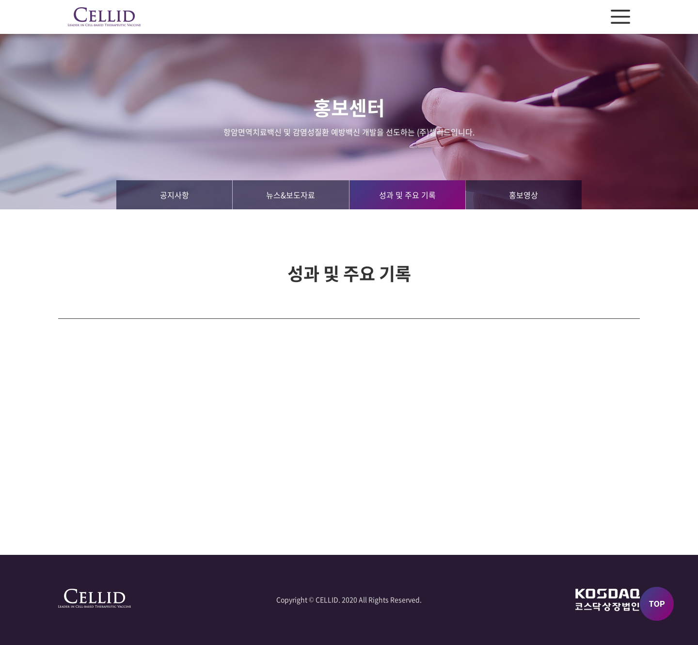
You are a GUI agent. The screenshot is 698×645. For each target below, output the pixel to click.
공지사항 (174, 195)
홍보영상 (523, 195)
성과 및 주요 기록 (407, 195)
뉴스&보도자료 (290, 195)
